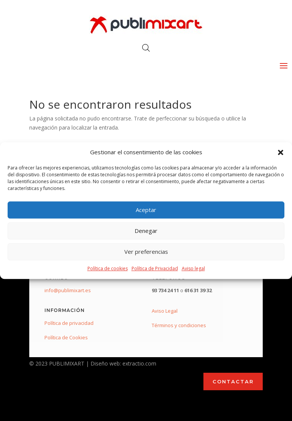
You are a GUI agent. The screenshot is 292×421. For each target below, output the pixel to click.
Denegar (146, 231)
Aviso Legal (165, 310)
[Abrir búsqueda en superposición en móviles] (146, 47)
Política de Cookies (66, 337)
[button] (280, 152)
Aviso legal (193, 268)
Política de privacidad (69, 323)
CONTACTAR (233, 381)
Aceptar (146, 210)
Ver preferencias (146, 252)
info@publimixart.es (67, 290)
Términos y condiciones (179, 325)
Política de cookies (107, 268)
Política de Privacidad (155, 268)
